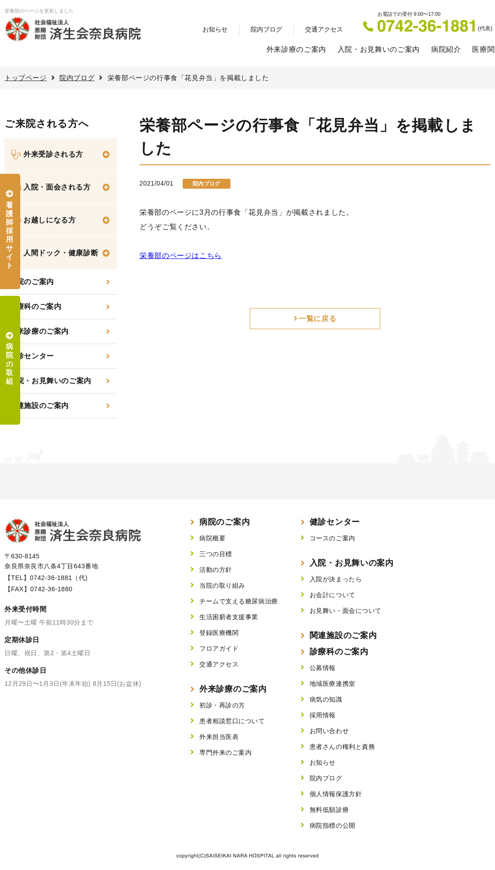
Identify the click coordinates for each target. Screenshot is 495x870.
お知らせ (215, 29)
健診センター (31, 356)
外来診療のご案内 (296, 49)
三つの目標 (215, 553)
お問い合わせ (329, 730)
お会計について (333, 594)
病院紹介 (446, 49)
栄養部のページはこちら (181, 255)
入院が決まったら (336, 579)
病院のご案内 (224, 521)
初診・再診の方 (222, 705)
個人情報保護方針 (336, 794)
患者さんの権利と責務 (342, 746)
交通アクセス (324, 29)
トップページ (25, 78)
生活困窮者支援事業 (228, 617)
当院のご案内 (31, 281)
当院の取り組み (222, 585)
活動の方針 (215, 569)
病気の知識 (326, 699)
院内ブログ (266, 29)
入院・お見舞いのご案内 (379, 49)
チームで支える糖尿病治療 (238, 601)
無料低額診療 (329, 809)
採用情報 (323, 715)
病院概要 (212, 538)
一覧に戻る (317, 318)
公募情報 (323, 667)
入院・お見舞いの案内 (352, 562)
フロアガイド (218, 648)
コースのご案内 (333, 538)
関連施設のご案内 (39, 405)
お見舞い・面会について (346, 610)
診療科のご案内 (35, 306)
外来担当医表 (218, 736)
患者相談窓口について (232, 721)
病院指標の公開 (333, 825)
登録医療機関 (218, 632)
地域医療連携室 (333, 683)
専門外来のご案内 (225, 752)
